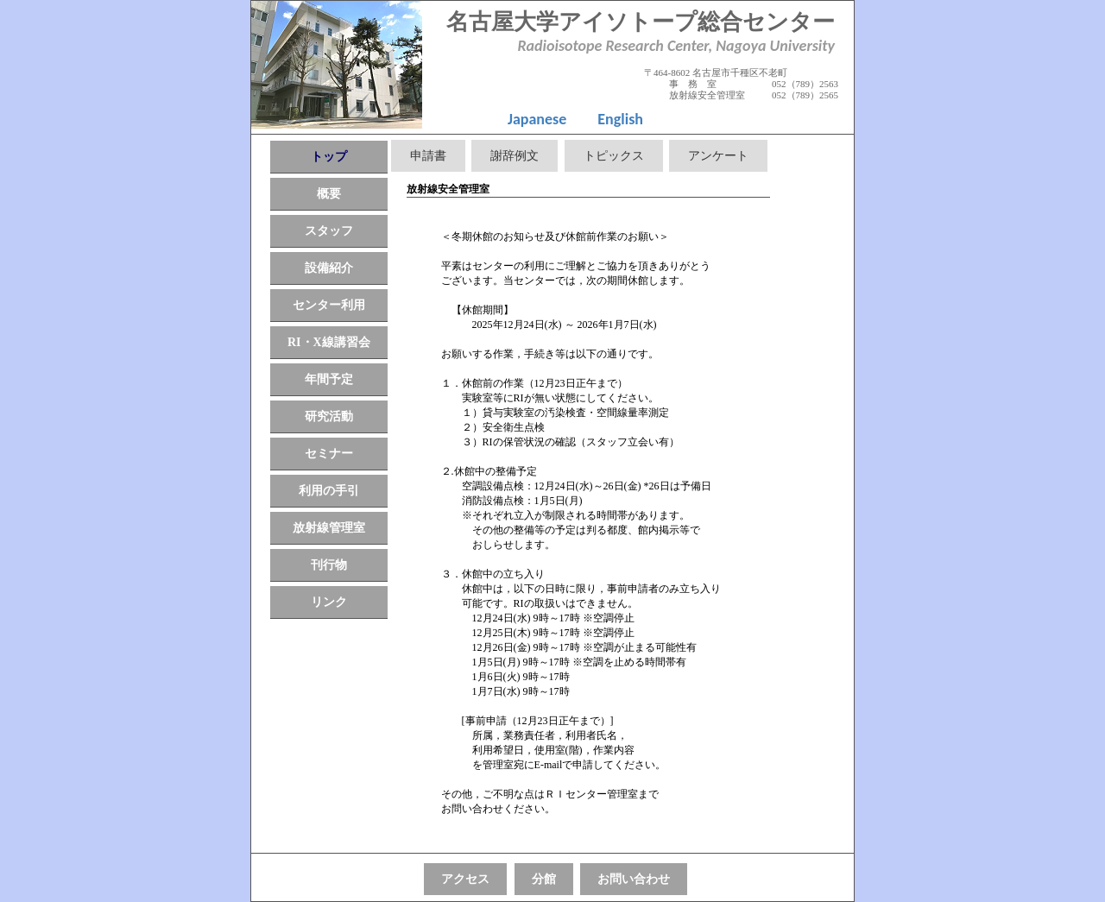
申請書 (428, 155)
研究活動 (329, 416)
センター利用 (329, 305)
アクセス (465, 879)
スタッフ (329, 230)
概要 (329, 193)
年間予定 (329, 379)
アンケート (718, 155)
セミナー (329, 453)
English (620, 119)
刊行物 (329, 564)
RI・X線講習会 (328, 342)
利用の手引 (329, 490)
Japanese (537, 119)
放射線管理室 (329, 527)
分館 (544, 879)
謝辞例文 (514, 155)
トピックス (614, 155)
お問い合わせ (633, 879)
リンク (329, 602)
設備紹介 (329, 268)
